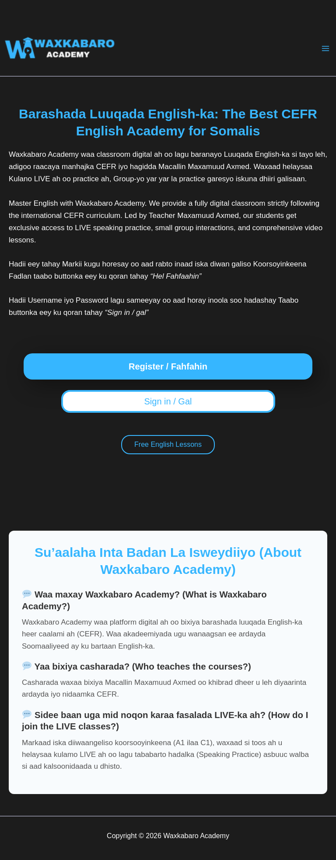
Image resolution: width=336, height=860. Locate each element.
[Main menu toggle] (325, 48)
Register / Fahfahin (168, 366)
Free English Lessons (168, 444)
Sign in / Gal (168, 401)
